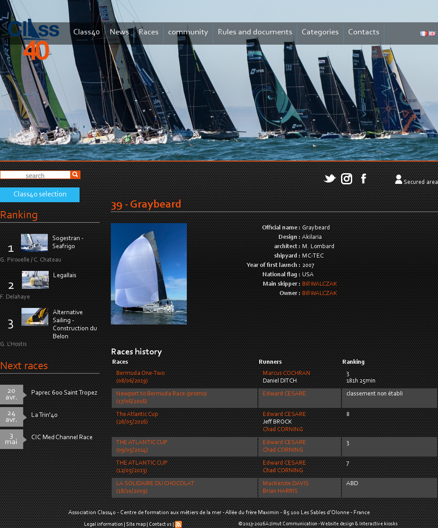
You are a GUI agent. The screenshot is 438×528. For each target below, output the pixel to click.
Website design (337, 524)
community (188, 32)
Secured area (421, 182)
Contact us (160, 524)
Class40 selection (40, 194)
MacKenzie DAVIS (286, 484)
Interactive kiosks (378, 524)
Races (149, 32)
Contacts (363, 32)
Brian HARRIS (280, 491)
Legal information (103, 524)
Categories (320, 32)
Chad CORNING (283, 430)
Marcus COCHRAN (287, 373)
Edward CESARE (284, 394)
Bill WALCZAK (319, 284)
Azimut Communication (291, 524)
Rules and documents (255, 32)
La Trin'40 (44, 415)
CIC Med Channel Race (62, 437)
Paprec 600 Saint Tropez (64, 393)
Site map (136, 524)
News (119, 32)
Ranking (19, 215)
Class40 (86, 32)
